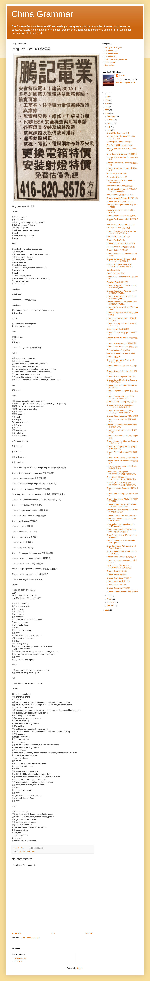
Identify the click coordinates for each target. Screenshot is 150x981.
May (109, 596)
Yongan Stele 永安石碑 (115, 273)
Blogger (79, 968)
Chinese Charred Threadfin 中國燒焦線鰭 (122, 591)
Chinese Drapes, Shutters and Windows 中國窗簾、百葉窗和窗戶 (122, 505)
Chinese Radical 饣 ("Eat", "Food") (120, 201)
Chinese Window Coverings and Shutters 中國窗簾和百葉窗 (122, 511)
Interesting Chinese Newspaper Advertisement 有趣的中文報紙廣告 (121, 484)
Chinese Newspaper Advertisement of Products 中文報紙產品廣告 (121, 260)
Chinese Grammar (112, 53)
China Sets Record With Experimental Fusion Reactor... (121, 547)
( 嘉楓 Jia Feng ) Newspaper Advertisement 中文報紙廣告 (119, 567)
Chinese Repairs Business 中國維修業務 (122, 416)
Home (53, 933)
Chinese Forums (111, 50)
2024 (107, 103)
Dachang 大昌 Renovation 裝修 (119, 142)
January (110, 606)
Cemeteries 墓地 (113, 270)
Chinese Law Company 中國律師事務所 (122, 515)
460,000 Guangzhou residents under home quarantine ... (121, 541)
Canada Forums (20, 958)
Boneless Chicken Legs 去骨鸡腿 (119, 186)
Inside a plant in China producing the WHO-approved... (121, 525)
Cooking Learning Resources (116, 59)
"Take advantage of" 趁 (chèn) (118, 350)
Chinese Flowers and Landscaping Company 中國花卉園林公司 (120, 406)
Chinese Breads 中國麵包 (116, 574)
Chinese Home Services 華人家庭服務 (121, 557)
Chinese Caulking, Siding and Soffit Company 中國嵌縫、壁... (120, 397)
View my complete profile (125, 82)
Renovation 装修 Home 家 (117, 177)
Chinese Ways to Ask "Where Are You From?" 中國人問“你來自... (121, 232)
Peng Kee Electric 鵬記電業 (117, 282)
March (109, 599)
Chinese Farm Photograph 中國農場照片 (122, 347)
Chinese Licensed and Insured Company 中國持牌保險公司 (122, 442)
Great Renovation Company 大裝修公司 (122, 154)
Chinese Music (110, 56)
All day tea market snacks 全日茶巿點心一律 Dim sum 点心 (122, 190)
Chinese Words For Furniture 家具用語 (121, 216)
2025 (107, 100)
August (110, 123)
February (111, 602)
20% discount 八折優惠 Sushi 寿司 (120, 195)
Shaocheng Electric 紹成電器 (118, 329)
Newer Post (16, 933)
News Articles (110, 65)
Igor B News (18, 961)
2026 (107, 97)
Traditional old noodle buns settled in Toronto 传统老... (121, 181)
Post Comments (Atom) (31, 938)
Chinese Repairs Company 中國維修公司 (122, 458)
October (110, 120)
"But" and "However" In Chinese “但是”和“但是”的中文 (120, 361)
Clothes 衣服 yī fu (113, 357)
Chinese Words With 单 (116, 240)
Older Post (89, 933)
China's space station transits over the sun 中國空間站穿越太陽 (121, 531)
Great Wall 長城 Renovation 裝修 (119, 145)
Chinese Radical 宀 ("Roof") (117, 250)
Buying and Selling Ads (26, 851)
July (109, 127)
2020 (107, 610)
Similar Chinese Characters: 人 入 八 (121, 225)
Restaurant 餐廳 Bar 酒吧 (116, 174)
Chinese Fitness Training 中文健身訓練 (122, 402)
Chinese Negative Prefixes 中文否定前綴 (122, 198)
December (111, 117)
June (109, 130)
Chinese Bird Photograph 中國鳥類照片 (122, 343)
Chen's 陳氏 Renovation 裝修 (118, 133)
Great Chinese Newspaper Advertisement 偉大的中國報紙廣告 (121, 478)
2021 (107, 114)
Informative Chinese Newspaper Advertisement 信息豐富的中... (119, 265)
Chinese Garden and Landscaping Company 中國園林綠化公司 (120, 412)
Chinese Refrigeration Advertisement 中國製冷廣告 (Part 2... (122, 297)
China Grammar (42, 14)
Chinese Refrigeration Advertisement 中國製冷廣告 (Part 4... (122, 287)
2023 (107, 107)
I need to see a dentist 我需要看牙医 (121, 247)
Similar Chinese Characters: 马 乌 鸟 (121, 353)
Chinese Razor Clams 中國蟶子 (119, 578)
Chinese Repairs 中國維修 (117, 571)
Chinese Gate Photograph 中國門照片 (121, 376)
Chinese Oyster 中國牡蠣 (116, 585)
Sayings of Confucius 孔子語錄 (118, 237)
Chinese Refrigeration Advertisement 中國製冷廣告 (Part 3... (122, 292)
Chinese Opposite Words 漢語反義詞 (121, 243)
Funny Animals (110, 62)
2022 (107, 110)
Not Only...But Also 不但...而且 (118, 228)
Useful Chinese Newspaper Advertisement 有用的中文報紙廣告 (121, 473)
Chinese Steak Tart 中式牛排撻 (119, 581)
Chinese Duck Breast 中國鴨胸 (118, 588)
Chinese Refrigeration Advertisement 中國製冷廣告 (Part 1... (122, 303)
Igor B (121, 76)
